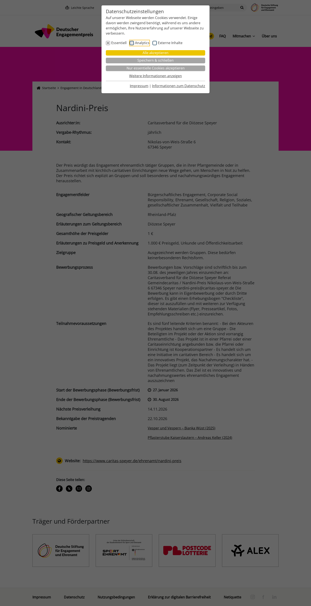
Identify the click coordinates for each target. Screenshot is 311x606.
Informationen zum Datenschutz (178, 85)
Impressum (139, 85)
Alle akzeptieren (155, 52)
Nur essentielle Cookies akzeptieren (156, 68)
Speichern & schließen (155, 60)
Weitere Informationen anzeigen (155, 76)
